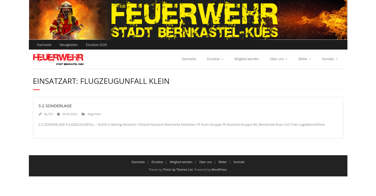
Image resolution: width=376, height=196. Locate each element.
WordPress (219, 169)
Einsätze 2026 (96, 44)
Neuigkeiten (69, 44)
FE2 (50, 114)
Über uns (277, 59)
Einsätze (213, 59)
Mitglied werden (246, 59)
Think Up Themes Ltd (177, 169)
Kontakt (328, 59)
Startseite (44, 44)
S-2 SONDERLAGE (55, 105)
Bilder (302, 59)
